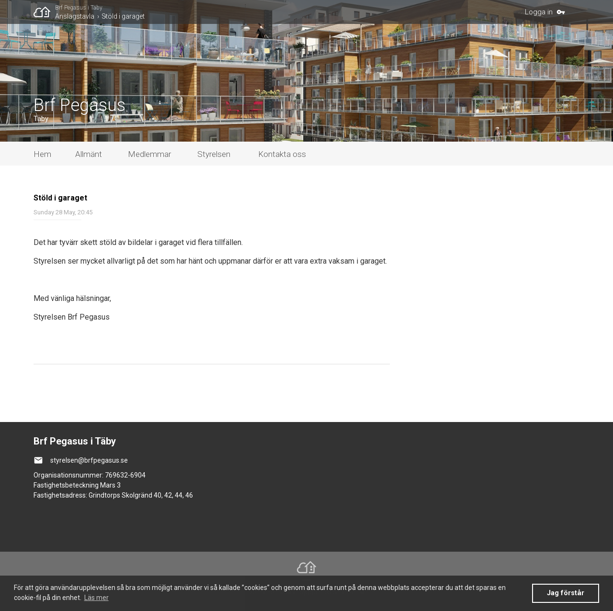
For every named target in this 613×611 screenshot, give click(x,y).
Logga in (539, 12)
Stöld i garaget (123, 16)
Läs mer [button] (96, 597)
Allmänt (88, 154)
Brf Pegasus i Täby (78, 7)
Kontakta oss (282, 154)
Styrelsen (213, 154)
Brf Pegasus (79, 105)
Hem (42, 154)
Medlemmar (149, 154)
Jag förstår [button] (565, 593)
